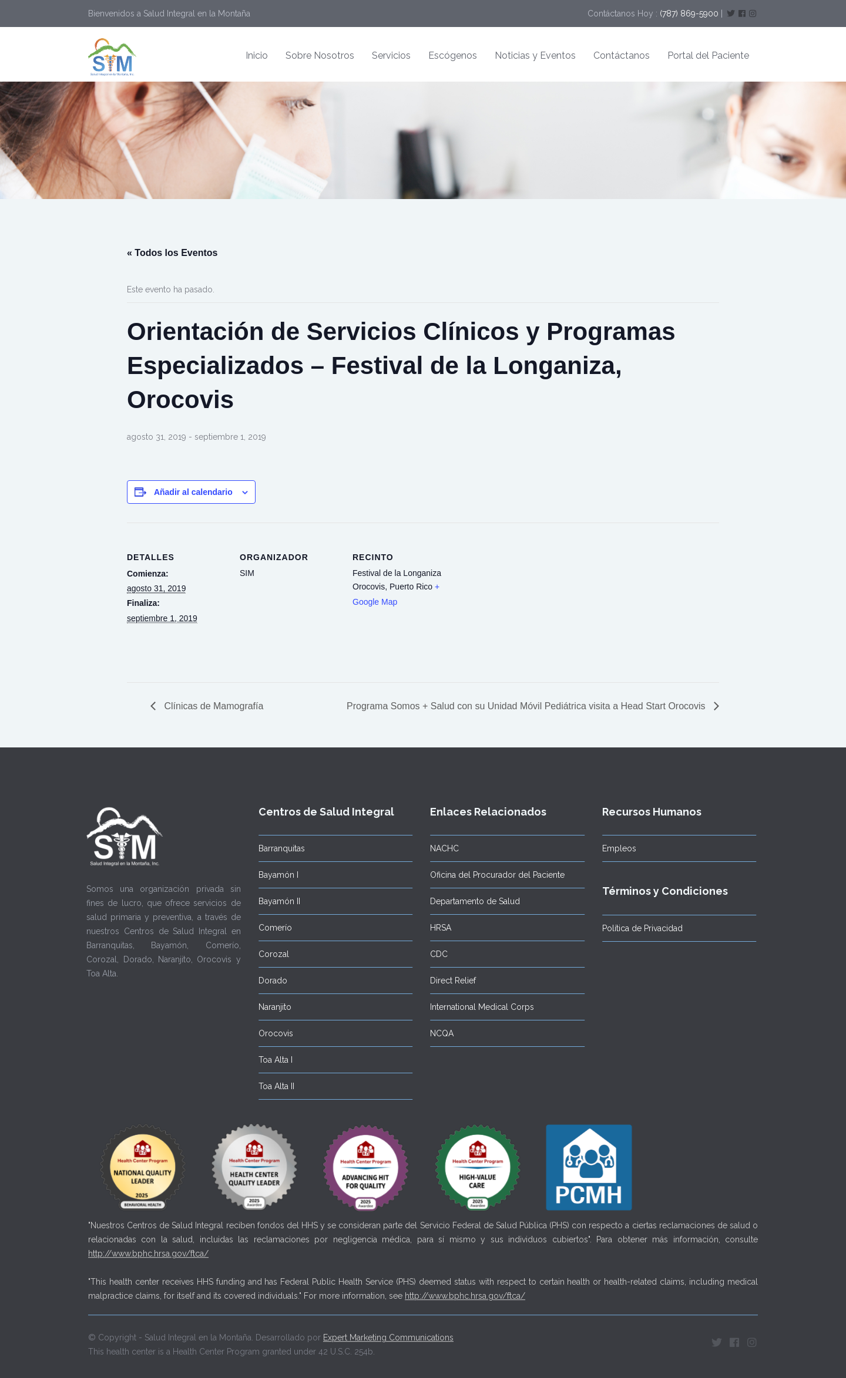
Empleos (615, 848)
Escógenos (452, 55)
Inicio (257, 55)
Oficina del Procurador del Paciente (494, 875)
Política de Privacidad (638, 928)
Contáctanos (621, 55)
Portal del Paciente (708, 55)
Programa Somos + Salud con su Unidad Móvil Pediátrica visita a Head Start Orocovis (527, 706)
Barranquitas (277, 848)
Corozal (269, 954)
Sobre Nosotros (320, 55)
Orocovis (271, 1033)
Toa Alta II (272, 1086)
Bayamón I (274, 875)
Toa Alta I (271, 1059)
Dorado (268, 980)
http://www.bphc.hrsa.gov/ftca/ (148, 1250)
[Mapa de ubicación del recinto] (527, 603)
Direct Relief (449, 980)
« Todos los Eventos (172, 253)
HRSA (437, 927)
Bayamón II (275, 901)
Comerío (271, 927)
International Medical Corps (479, 1007)
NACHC (441, 848)
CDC (435, 954)
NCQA (438, 1033)
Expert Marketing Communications (388, 1334)
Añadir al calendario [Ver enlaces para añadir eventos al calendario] (193, 492)
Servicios (391, 55)
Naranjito (270, 1007)
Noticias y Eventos (535, 55)
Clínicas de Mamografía (212, 706)
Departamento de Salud (471, 901)
